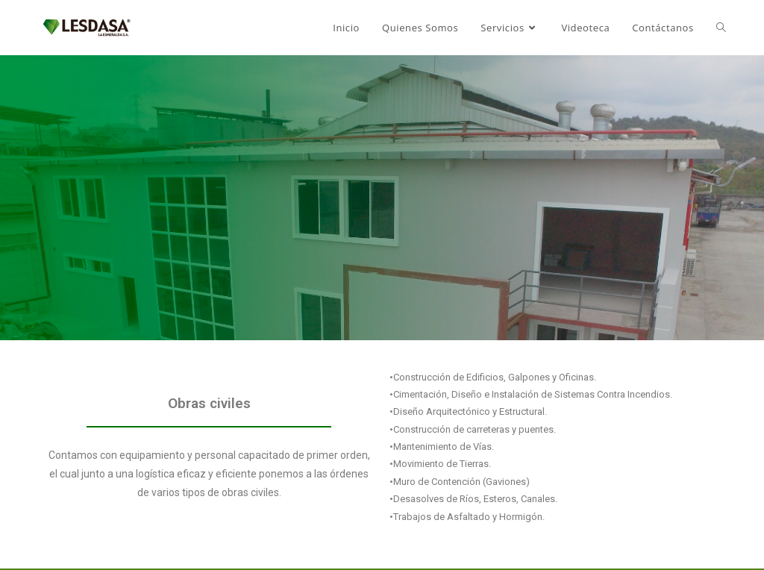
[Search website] (721, 27)
